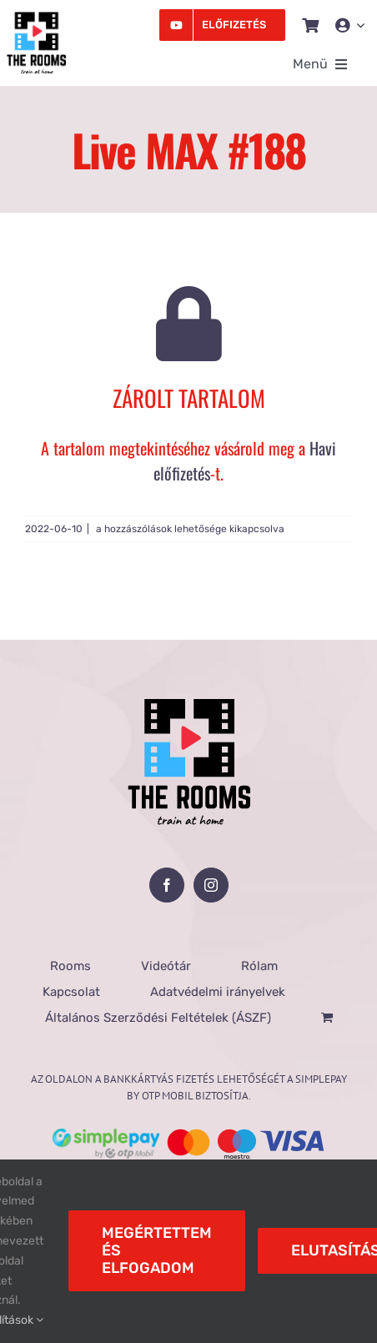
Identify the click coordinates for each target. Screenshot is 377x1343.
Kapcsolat (71, 991)
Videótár (166, 965)
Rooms (70, 965)
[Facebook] (166, 885)
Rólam (259, 965)
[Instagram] (211, 885)
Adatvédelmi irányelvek (217, 991)
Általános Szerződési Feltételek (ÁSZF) (158, 1017)
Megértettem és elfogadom (157, 1250)
